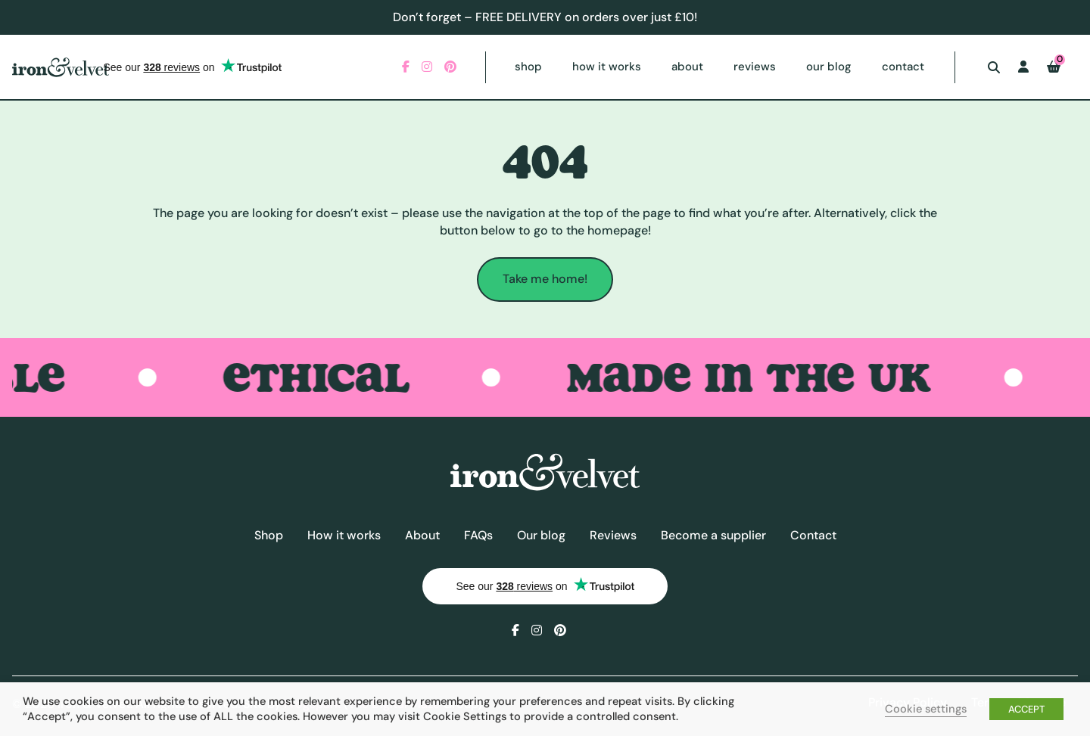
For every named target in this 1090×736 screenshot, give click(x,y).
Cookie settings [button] (926, 708)
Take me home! (545, 279)
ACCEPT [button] (1026, 709)
